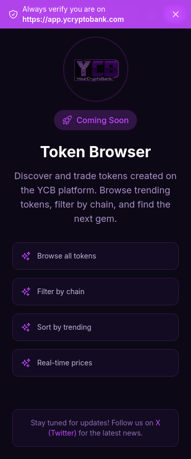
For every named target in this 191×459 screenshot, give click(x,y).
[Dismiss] (176, 14)
